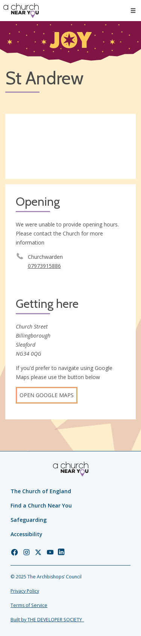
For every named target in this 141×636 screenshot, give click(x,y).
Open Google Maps (47, 395)
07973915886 (44, 265)
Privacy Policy (25, 591)
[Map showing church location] (70, 146)
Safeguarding (29, 519)
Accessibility (26, 534)
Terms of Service (29, 605)
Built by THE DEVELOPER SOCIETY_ (47, 619)
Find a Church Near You (41, 505)
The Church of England (41, 491)
